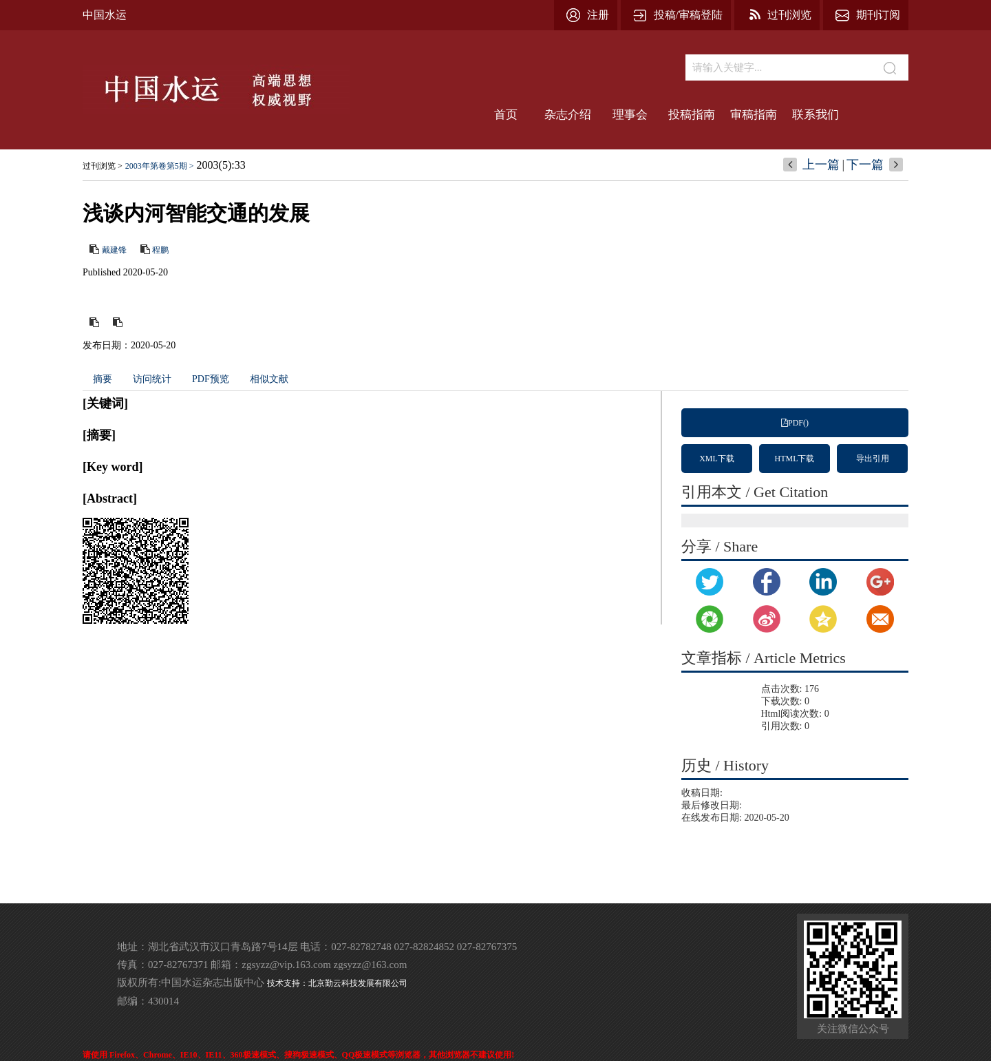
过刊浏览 (789, 15)
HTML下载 (795, 458)
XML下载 (716, 458)
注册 (598, 15)
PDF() (795, 423)
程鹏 (160, 250)
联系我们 (815, 114)
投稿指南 (691, 114)
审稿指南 (753, 114)
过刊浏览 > (102, 166)
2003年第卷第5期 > (159, 166)
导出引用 (872, 458)
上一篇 (821, 164)
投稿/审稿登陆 (688, 15)
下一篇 (865, 164)
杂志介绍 (567, 114)
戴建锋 (114, 250)
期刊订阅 (878, 15)
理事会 (630, 114)
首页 (506, 114)
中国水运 (105, 15)
